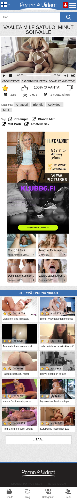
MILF (6, 110)
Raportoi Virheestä (34, 81)
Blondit (38, 104)
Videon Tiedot (10, 81)
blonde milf (46, 119)
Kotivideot (54, 104)
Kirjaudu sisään (65, 5)
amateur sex (40, 124)
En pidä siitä (69, 88)
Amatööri (22, 104)
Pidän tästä (26, 88)
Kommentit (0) (66, 81)
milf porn (14, 124)
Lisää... (39, 439)
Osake (53, 81)
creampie (21, 119)
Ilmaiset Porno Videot (26, 483)
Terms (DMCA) (57, 483)
